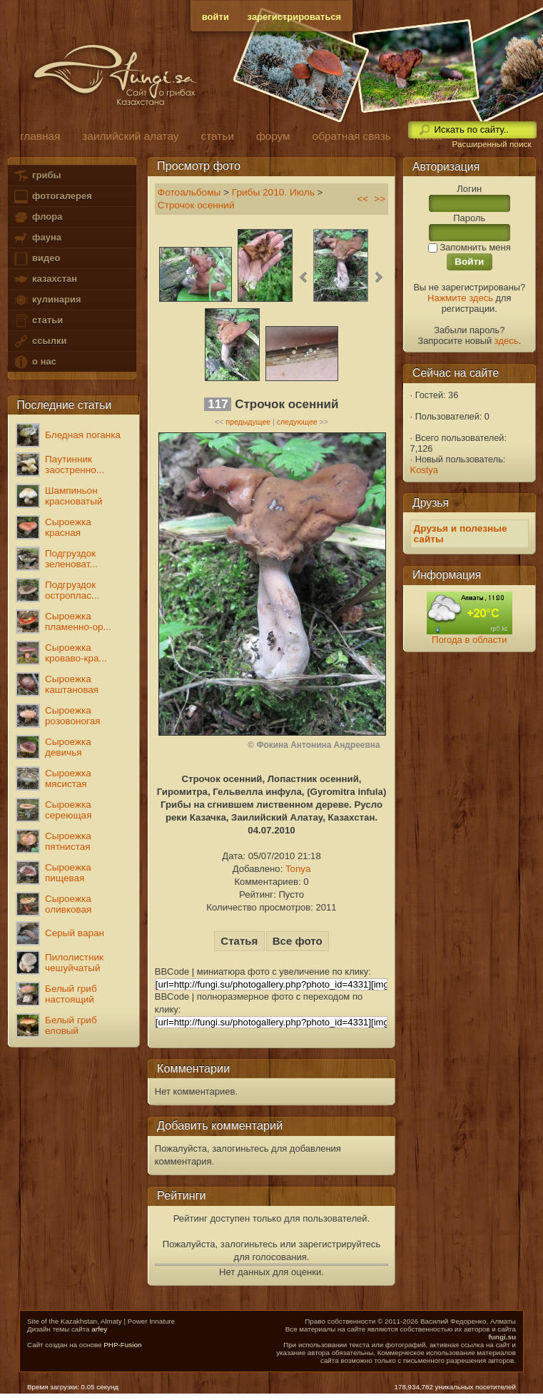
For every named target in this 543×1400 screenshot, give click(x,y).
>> (379, 198)
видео (36, 259)
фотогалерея (52, 197)
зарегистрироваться (295, 16)
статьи (38, 321)
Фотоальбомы (189, 192)
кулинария (46, 300)
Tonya (297, 868)
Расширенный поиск (491, 144)
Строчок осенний (196, 205)
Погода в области (469, 639)
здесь (506, 340)
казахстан (45, 279)
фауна (37, 238)
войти (215, 16)
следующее (297, 421)
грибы (36, 176)
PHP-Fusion (122, 1345)
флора (37, 217)
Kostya (424, 470)
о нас (34, 362)
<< (362, 198)
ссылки (39, 341)
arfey (99, 1329)
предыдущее (247, 421)
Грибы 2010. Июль (273, 192)
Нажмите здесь (460, 298)
